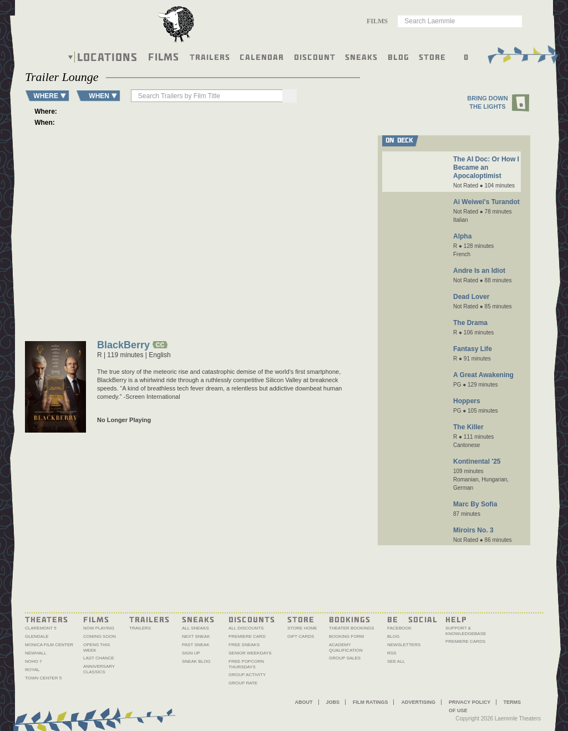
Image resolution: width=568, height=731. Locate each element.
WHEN (99, 95)
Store (432, 56)
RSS (391, 653)
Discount (315, 56)
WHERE (45, 95)
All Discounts (246, 628)
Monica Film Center (49, 644)
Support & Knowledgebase (465, 631)
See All (396, 661)
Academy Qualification (346, 647)
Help (456, 619)
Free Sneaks (244, 644)
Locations (107, 57)
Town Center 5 (43, 678)
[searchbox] (200, 95)
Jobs (333, 702)
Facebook (399, 628)
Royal (32, 669)
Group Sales (345, 658)
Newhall (36, 653)
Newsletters (403, 644)
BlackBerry (123, 346)
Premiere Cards (465, 641)
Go (519, 20)
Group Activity (247, 674)
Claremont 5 (41, 628)
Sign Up (191, 653)
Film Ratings (370, 702)
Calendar (262, 56)
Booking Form (346, 636)
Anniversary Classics (99, 669)
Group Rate (243, 683)
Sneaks (361, 56)
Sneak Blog (196, 661)
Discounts (252, 619)
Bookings (350, 619)
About (304, 702)
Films (163, 55)
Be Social (412, 619)
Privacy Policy (469, 702)
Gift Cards (300, 636)
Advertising (418, 702)
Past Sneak (196, 644)
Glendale (37, 636)
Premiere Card (247, 636)
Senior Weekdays (250, 653)
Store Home (302, 628)
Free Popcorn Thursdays (246, 664)
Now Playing (98, 628)
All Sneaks (195, 628)
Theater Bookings (351, 628)
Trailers (210, 56)
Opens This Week (96, 647)
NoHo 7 (33, 661)
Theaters (46, 619)
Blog (398, 56)
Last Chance (98, 658)
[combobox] (381, 21)
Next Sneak (196, 636)
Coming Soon (99, 636)
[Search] (275, 96)
